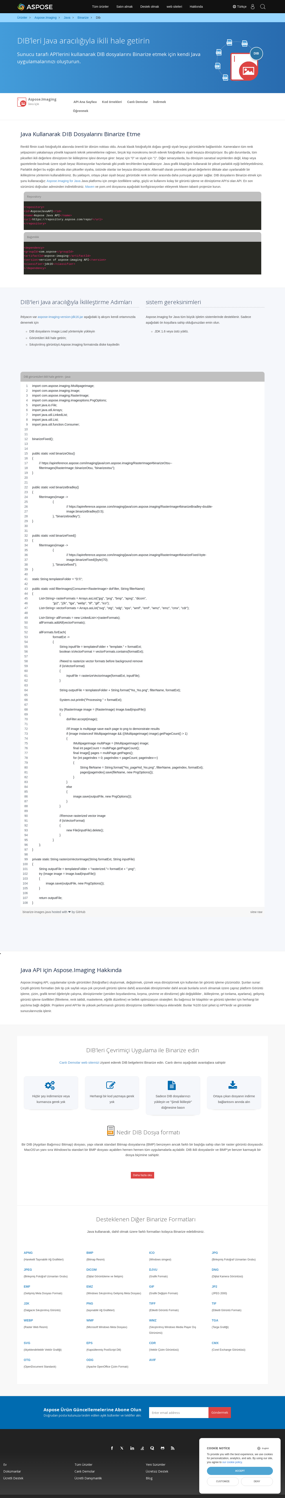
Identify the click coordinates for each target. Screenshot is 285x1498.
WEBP (28, 1312)
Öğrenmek (80, 111)
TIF (214, 1295)
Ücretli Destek (13, 1470)
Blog (149, 1470)
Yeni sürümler (155, 1456)
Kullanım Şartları (176, 1492)
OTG (27, 1352)
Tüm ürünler (100, 6)
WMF (90, 1312)
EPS (89, 1335)
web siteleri (174, 6)
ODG (89, 1352)
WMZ (152, 1312)
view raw (256, 912)
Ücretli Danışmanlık (88, 1470)
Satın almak (124, 6)
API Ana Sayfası (85, 102)
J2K (26, 1295)
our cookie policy (232, 1462)
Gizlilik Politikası (157, 1492)
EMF (27, 1278)
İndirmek (159, 102)
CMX (215, 1335)
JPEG (28, 1261)
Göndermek (219, 1404)
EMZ (89, 1278)
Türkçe (238, 7)
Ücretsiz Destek (157, 1463)
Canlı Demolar (137, 102)
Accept (240, 1470)
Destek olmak (149, 6)
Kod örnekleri (112, 102)
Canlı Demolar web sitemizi (79, 1062)
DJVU (153, 1261)
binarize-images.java (37, 912)
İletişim (189, 1492)
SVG (27, 1335)
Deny (257, 1481)
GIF (151, 1278)
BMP (89, 1244)
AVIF (152, 1352)
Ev (5, 1456)
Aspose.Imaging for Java (63, 181)
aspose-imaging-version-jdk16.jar (60, 317)
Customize (223, 1481)
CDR (152, 1335)
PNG (89, 1295)
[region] (142, 644)
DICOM (91, 1261)
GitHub (81, 912)
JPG (215, 1244)
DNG (215, 1261)
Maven (89, 186)
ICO (152, 1244)
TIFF (152, 1295)
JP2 (214, 1278)
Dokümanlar (12, 1463)
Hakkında (196, 6)
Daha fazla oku (142, 1171)
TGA (215, 1312)
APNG (28, 1244)
